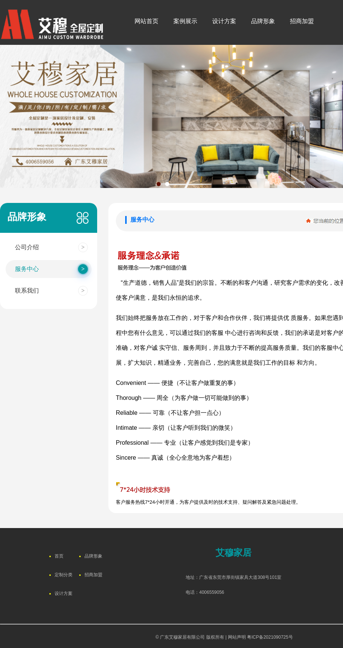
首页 (59, 556)
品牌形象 (93, 556)
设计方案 (63, 593)
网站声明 (237, 637)
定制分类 (63, 574)
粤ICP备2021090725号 (270, 637)
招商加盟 (93, 574)
